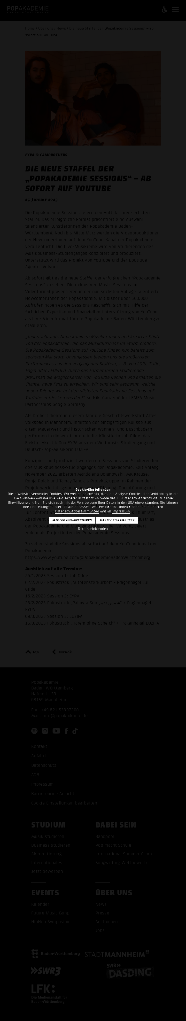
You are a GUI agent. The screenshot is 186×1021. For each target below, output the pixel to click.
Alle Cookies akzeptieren (72, 520)
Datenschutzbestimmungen (77, 511)
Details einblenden (93, 529)
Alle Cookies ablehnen (117, 520)
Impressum (121, 511)
